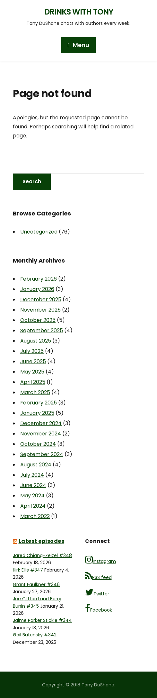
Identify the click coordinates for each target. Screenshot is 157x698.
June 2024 (33, 485)
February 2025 (38, 402)
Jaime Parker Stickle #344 (42, 620)
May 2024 (32, 495)
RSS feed (98, 576)
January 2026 (37, 289)
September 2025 (41, 330)
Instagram (100, 559)
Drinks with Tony (78, 11)
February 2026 (38, 279)
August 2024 (35, 464)
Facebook (98, 608)
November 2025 (40, 310)
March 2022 (35, 516)
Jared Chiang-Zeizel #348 (42, 555)
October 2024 (38, 444)
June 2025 (33, 361)
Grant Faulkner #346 (36, 584)
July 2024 (32, 475)
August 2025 (35, 340)
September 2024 (41, 454)
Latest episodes (42, 541)
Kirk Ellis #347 (28, 570)
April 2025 (32, 382)
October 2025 (38, 320)
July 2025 (32, 351)
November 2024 (40, 433)
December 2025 (40, 299)
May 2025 (32, 371)
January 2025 (37, 413)
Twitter (97, 592)
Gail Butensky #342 (35, 635)
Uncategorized (38, 231)
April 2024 (33, 506)
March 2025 (35, 392)
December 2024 (41, 423)
